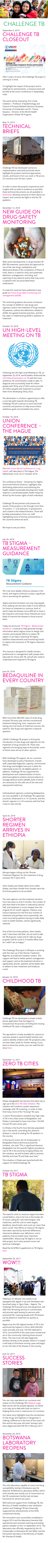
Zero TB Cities (20, 1063)
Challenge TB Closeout (21, 36)
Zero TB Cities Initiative (25, 1103)
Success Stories (14, 1360)
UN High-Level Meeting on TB (22, 332)
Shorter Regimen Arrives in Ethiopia (16, 827)
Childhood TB (22, 981)
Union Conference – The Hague (22, 426)
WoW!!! (12, 1262)
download (7, 194)
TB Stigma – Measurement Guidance (21, 548)
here (10, 1048)
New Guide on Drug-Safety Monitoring (21, 217)
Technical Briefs (17, 128)
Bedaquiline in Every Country (23, 678)
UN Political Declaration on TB (16, 378)
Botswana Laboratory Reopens (19, 1443)
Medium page (34, 1403)
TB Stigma (15, 1174)
